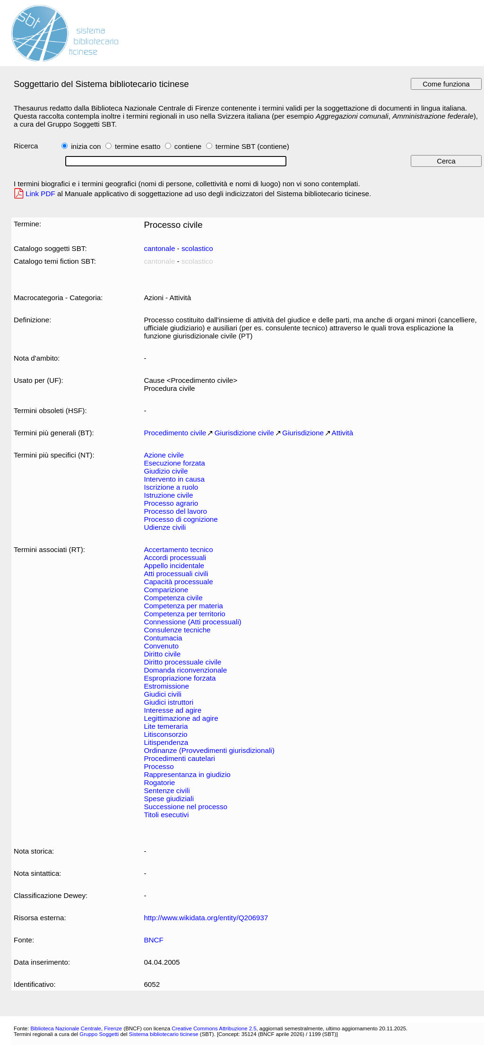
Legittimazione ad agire (181, 718)
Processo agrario (171, 503)
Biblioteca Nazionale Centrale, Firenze (76, 1028)
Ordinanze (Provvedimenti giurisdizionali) (209, 750)
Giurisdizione (303, 433)
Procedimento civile (175, 433)
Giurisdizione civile (244, 433)
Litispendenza (166, 742)
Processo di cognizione (180, 519)
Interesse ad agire (172, 710)
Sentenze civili (167, 790)
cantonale (159, 248)
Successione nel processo (185, 807)
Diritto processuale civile (182, 662)
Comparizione (166, 590)
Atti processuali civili (176, 574)
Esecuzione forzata (174, 463)
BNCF (153, 940)
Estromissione (166, 686)
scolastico (197, 248)
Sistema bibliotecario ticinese (164, 1034)
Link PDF (40, 194)
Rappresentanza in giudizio (187, 774)
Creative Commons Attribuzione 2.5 (214, 1028)
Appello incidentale (174, 565)
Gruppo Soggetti (99, 1034)
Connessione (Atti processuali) (192, 622)
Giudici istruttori (168, 702)
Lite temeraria (166, 726)
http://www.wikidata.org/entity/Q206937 (206, 918)
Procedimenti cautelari (179, 758)
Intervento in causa (174, 479)
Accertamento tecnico (178, 549)
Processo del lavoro (175, 511)
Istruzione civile (168, 495)
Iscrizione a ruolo (171, 487)
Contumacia (163, 638)
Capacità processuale (178, 582)
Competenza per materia (183, 606)
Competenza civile (173, 598)
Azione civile (164, 455)
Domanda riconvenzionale (185, 670)
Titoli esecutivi (166, 815)
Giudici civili (162, 694)
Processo (158, 766)
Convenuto (161, 646)
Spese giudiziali (169, 799)
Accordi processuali (175, 557)
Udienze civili (165, 527)
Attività (343, 433)
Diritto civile (162, 654)
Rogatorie (159, 782)
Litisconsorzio (165, 734)
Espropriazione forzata (180, 678)
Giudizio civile (166, 471)
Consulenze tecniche (177, 630)
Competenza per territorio (184, 614)
